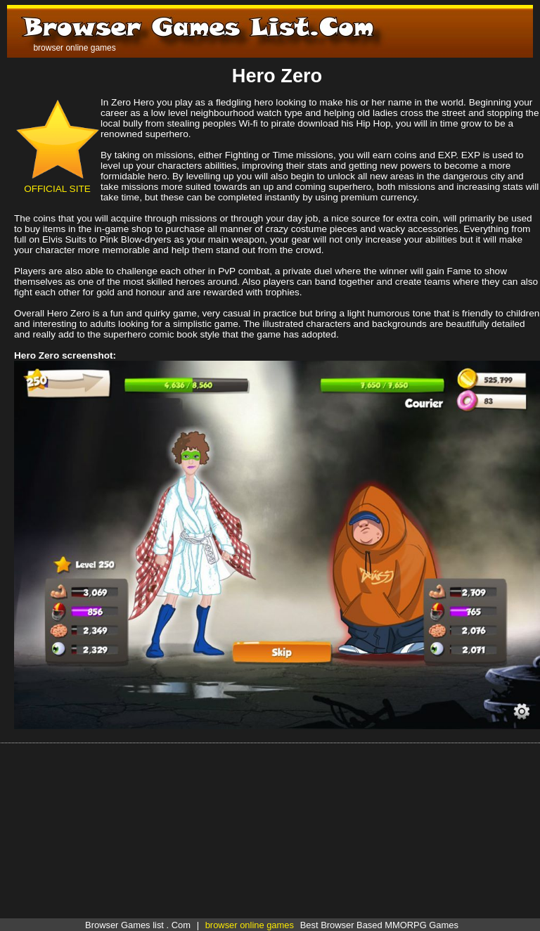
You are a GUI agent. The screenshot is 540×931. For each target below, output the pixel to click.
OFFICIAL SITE (57, 183)
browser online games (249, 925)
